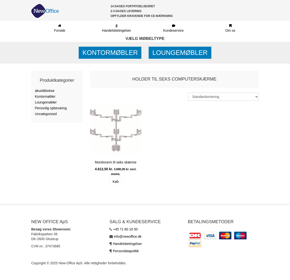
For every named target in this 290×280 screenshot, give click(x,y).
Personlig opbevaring (51, 108)
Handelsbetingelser (127, 244)
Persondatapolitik (126, 251)
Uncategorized (46, 114)
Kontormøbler (110, 52)
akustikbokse (44, 91)
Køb (116, 182)
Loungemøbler (179, 52)
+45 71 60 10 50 (125, 229)
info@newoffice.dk (127, 236)
